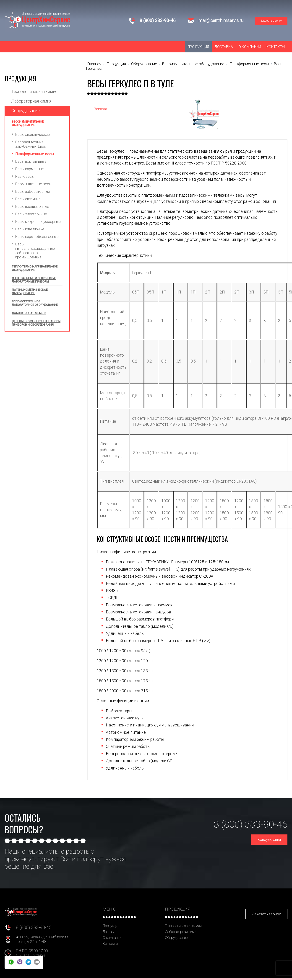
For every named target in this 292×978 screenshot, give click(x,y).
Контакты (275, 47)
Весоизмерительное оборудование (28, 123)
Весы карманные (29, 169)
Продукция (198, 47)
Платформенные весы (34, 154)
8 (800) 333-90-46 (158, 20)
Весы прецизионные (32, 206)
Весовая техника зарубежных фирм (31, 144)
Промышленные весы (33, 184)
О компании (249, 47)
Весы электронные (31, 214)
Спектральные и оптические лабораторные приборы (34, 279)
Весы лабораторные (32, 191)
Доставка (223, 47)
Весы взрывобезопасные (37, 236)
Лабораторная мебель (29, 313)
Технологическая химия (34, 91)
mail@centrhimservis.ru (220, 20)
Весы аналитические (32, 134)
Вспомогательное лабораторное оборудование (35, 303)
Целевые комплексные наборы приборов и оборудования (36, 322)
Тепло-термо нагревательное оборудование (34, 268)
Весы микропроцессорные (38, 221)
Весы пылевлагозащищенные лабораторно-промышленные (35, 250)
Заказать (102, 109)
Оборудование (25, 110)
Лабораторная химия (31, 101)
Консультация (269, 839)
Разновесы (24, 176)
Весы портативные (31, 161)
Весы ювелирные (29, 229)
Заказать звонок (271, 20)
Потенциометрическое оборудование (30, 291)
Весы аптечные (28, 199)
